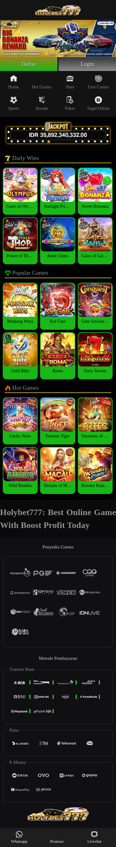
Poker (70, 103)
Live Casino (98, 82)
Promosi (57, 837)
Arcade (42, 103)
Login (87, 64)
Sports (13, 103)
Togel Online (98, 103)
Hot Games (41, 82)
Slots (70, 82)
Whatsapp (19, 837)
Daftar (29, 64)
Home (13, 82)
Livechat (94, 837)
